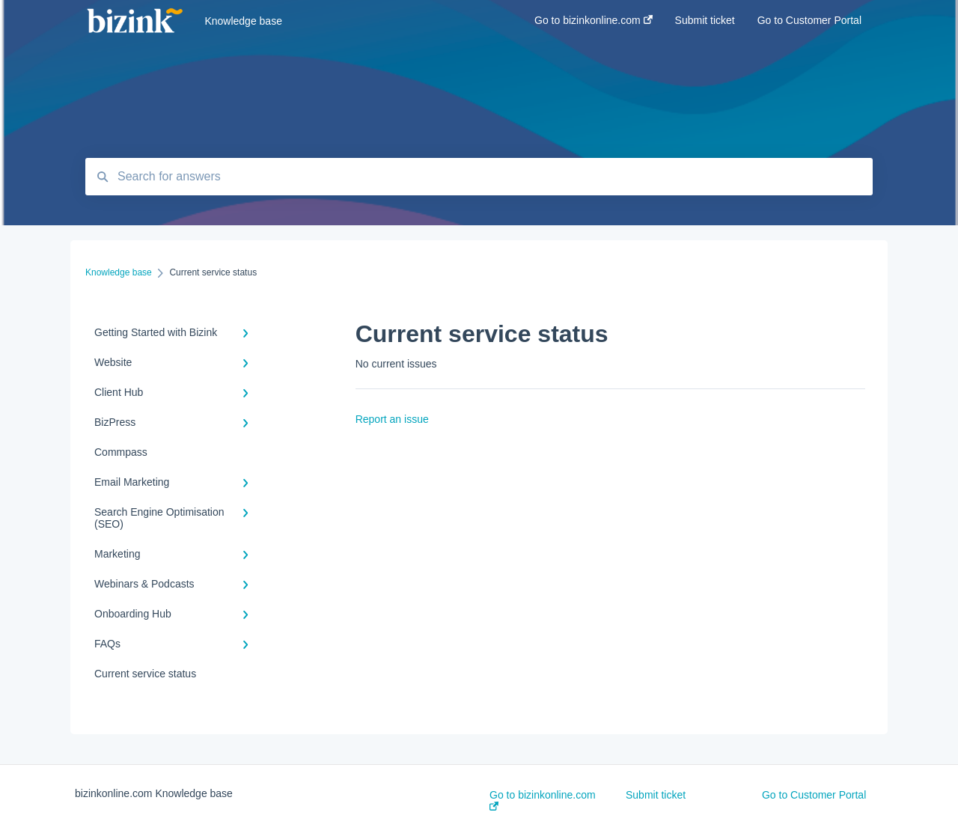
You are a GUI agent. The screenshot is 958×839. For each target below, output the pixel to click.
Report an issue (392, 419)
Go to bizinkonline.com (542, 800)
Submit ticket (656, 795)
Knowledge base (243, 21)
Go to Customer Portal (814, 795)
